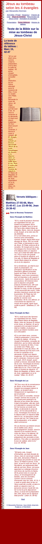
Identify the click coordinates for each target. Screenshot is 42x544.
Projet (18, 15)
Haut (23, 499)
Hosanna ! (26, 15)
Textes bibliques (24, 22)
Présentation (11, 22)
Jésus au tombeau (19, 17)
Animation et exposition (28, 19)
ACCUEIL (10, 15)
